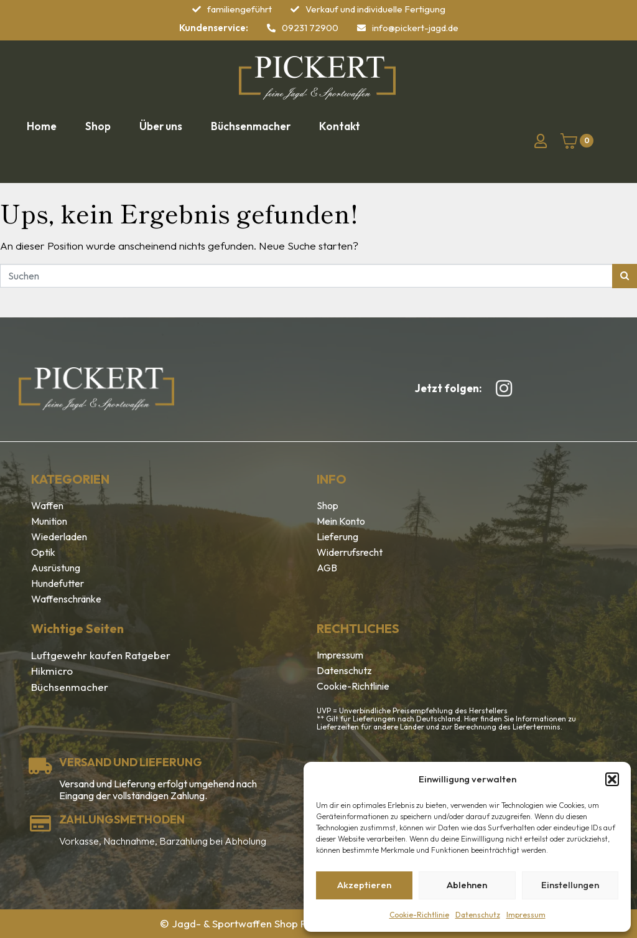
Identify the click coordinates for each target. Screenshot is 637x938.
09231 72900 (310, 28)
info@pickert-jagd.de (415, 28)
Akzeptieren (364, 885)
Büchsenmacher (69, 686)
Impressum (526, 914)
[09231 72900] (271, 28)
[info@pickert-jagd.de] (361, 28)
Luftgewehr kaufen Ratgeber (100, 655)
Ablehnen (467, 885)
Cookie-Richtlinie (419, 914)
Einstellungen (570, 885)
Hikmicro (52, 670)
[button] (612, 779)
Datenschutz (477, 914)
